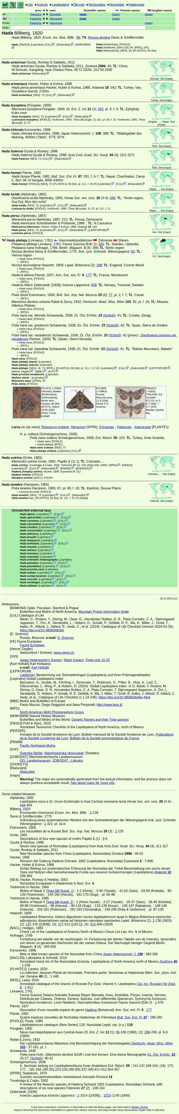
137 (28, 924)
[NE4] (123, 50)
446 (112, 198)
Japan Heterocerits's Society (41, 660)
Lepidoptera (60, 4)
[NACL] (38, 477)
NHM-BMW (83, 44)
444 (22, 805)
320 (101, 244)
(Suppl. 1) (84, 119)
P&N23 (24, 44)
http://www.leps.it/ (110, 704)
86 (78, 37)
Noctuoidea (96, 4)
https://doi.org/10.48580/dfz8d (42, 630)
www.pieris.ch (64, 652)
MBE (39, 371)
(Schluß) (109, 315)
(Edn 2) (79, 244)
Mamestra (56, 18)
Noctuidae (116, 4)
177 (88, 275)
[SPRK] (36, 380)
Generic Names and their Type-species (100, 719)
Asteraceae (142, 427)
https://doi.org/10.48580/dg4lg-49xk (124, 697)
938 (94, 285)
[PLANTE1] (139, 50)
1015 (107, 1095)
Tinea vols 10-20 (97, 660)
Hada (82, 14)
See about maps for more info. (93, 783)
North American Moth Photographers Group (52, 712)
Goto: (74, 27)
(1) (66, 461)
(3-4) (86, 198)
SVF (51, 371)
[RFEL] (138, 47)
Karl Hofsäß (48, 414)
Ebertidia (55, 14)
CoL (48, 44)
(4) (93, 155)
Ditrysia (78, 4)
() (116, 14)
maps (169, 78)
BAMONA (82, 468)
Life (30, 4)
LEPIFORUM (97, 230)
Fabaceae (124, 427)
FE (146, 47)
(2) (70, 465)
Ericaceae (106, 427)
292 (100, 109)
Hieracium (78, 427)
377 (61, 924)
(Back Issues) (74, 660)
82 (133, 251)
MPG (113, 465)
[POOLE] (124, 44)
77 (110, 295)
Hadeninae (136, 4)
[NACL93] (123, 47)
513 (93, 924)
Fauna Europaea (32, 645)
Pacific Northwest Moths (37, 745)
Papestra (35, 14)
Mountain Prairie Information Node (103, 611)
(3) (81, 295)
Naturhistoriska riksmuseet (63, 753)
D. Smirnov (102, 405)
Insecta (42, 4)
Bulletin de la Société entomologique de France (104, 738)
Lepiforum (27, 675)
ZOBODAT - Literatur (67, 760)
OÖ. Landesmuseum (35, 760)
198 (99, 265)
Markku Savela (139, 1107)
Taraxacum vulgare (55, 427)
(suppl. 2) (79, 208)
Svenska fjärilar (31, 753)
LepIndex (37, 44)
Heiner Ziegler (20, 371)
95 (118, 1032)
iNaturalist (63, 44)
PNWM (65, 468)
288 (147, 1032)
